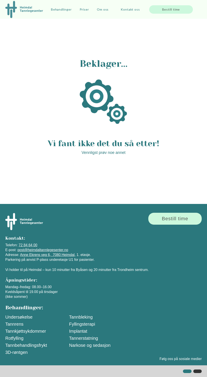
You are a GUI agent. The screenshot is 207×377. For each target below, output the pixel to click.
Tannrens (14, 324)
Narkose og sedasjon (90, 345)
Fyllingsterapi (82, 324)
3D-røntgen (16, 352)
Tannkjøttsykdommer (25, 331)
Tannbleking (81, 317)
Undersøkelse (18, 317)
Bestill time (171, 9)
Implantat (78, 331)
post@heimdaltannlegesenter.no (42, 250)
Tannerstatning (83, 338)
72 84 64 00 (28, 245)
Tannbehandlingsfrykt (26, 345)
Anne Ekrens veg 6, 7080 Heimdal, (48, 255)
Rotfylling (14, 338)
